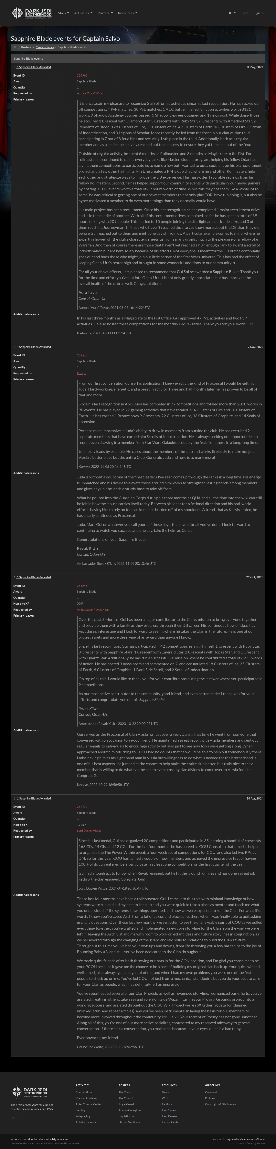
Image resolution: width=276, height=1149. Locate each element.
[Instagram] (37, 1118)
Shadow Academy (86, 1098)
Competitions (84, 1092)
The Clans (125, 1092)
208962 (82, 75)
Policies (210, 1098)
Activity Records (86, 1122)
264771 (82, 806)
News (165, 1092)
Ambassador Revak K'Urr (93, 609)
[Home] (15, 47)
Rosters (104, 13)
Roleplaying (83, 1116)
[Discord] (13, 1118)
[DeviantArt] (21, 1118)
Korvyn (81, 373)
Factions (167, 1104)
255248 (82, 585)
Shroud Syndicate (129, 1122)
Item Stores (169, 1110)
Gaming (80, 1110)
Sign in (258, 13)
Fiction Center (171, 1122)
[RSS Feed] (53, 1118)
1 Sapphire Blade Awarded (32, 67)
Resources (126, 13)
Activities (82, 13)
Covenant (211, 1092)
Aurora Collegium (130, 1110)
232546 (82, 355)
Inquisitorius (126, 1116)
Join (245, 13)
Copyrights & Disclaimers (220, 1104)
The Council (126, 1098)
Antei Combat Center (89, 1104)
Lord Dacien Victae (89, 830)
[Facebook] (29, 1118)
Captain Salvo (45, 47)
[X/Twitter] (45, 1118)
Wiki (165, 1098)
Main (62, 13)
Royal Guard (126, 1104)
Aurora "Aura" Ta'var (90, 93)
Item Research (170, 1116)
